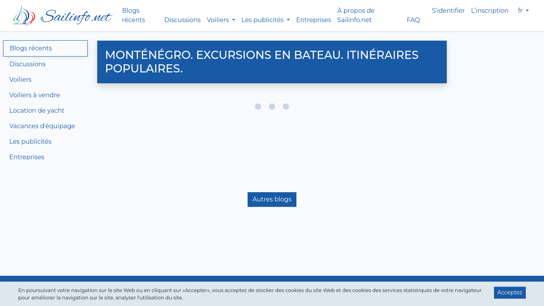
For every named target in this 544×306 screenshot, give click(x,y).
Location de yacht (36, 110)
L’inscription (490, 10)
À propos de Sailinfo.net (356, 15)
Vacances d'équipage (42, 126)
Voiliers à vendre (34, 95)
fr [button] (521, 10)
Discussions (182, 20)
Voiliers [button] (219, 20)
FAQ (413, 20)
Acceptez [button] (510, 292)
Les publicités (30, 141)
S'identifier (448, 10)
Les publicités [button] (263, 20)
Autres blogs (272, 199)
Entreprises (313, 20)
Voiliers (20, 79)
